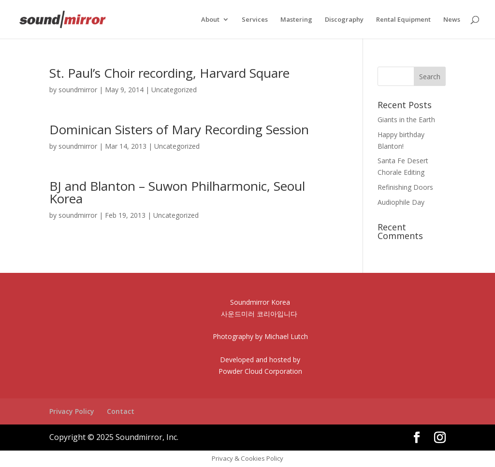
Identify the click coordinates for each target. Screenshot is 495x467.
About (210, 20)
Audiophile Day (401, 202)
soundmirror (77, 89)
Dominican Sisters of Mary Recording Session (179, 129)
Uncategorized (174, 89)
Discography (344, 20)
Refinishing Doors (405, 187)
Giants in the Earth (406, 119)
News (451, 20)
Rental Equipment (403, 20)
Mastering (296, 20)
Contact (120, 411)
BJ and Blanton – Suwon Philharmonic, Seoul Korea (177, 192)
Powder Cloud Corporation (260, 371)
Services (255, 20)
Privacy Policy (71, 411)
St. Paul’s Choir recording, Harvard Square (169, 73)
